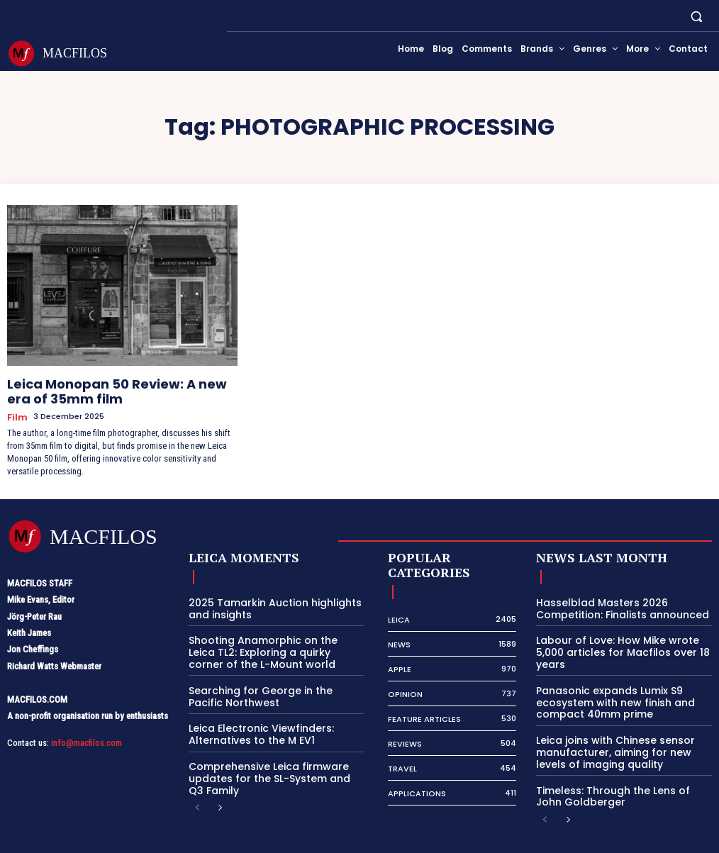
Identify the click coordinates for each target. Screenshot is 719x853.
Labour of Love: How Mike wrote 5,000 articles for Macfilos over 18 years (615, 641)
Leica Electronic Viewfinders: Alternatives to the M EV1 (255, 719)
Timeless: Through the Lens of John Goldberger (617, 777)
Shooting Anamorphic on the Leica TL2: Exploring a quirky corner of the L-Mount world (271, 641)
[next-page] (220, 790)
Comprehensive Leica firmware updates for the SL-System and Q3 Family (270, 761)
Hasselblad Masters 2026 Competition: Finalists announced (615, 599)
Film (15, 409)
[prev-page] (197, 790)
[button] (696, 16)
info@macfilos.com (86, 734)
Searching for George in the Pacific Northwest (270, 683)
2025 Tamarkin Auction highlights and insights (267, 599)
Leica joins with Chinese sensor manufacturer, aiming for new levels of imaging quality (620, 736)
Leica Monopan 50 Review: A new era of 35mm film (112, 388)
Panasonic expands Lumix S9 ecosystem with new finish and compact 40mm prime (607, 688)
